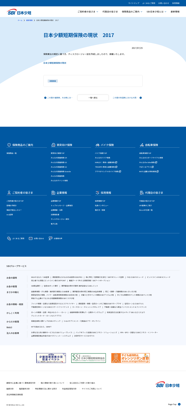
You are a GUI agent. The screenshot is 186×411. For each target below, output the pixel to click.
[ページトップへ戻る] (174, 404)
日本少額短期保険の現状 (54, 62)
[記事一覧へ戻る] (93, 98)
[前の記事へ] (59, 97)
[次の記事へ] (127, 97)
